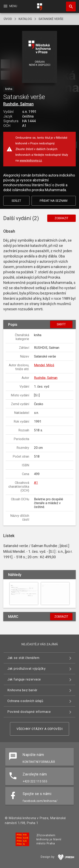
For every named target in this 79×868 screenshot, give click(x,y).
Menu (10, 6)
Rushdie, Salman (18, 103)
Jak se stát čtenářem (23, 658)
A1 (36, 483)
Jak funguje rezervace (24, 679)
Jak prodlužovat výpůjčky (26, 669)
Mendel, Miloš (44, 365)
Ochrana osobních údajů (25, 701)
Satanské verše (50, 19)
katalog (25, 19)
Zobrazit (61, 218)
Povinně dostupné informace (29, 712)
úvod (8, 19)
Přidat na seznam (53, 201)
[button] (39, 57)
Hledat (69, 4)
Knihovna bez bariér (22, 690)
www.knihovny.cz (31, 160)
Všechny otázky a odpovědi (39, 729)
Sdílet (16, 201)
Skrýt (61, 324)
